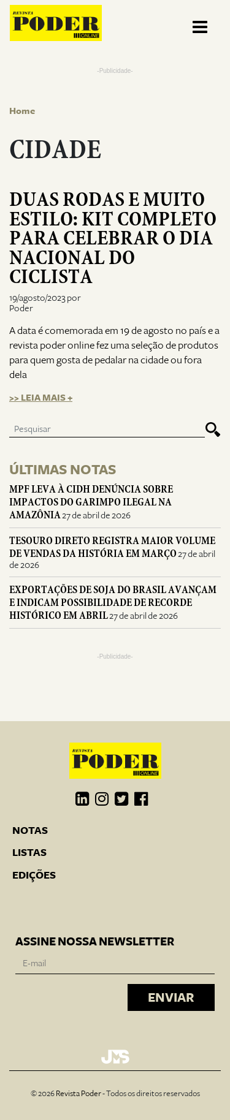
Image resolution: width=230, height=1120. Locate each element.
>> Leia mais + (40, 398)
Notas (30, 830)
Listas (29, 852)
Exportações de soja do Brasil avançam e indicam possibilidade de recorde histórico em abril (113, 602)
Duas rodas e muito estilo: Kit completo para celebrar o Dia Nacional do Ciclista (113, 238)
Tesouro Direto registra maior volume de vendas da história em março (112, 547)
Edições (34, 875)
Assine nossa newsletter (94, 942)
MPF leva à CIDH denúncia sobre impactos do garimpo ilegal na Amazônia (91, 502)
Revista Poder (78, 1093)
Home (22, 111)
